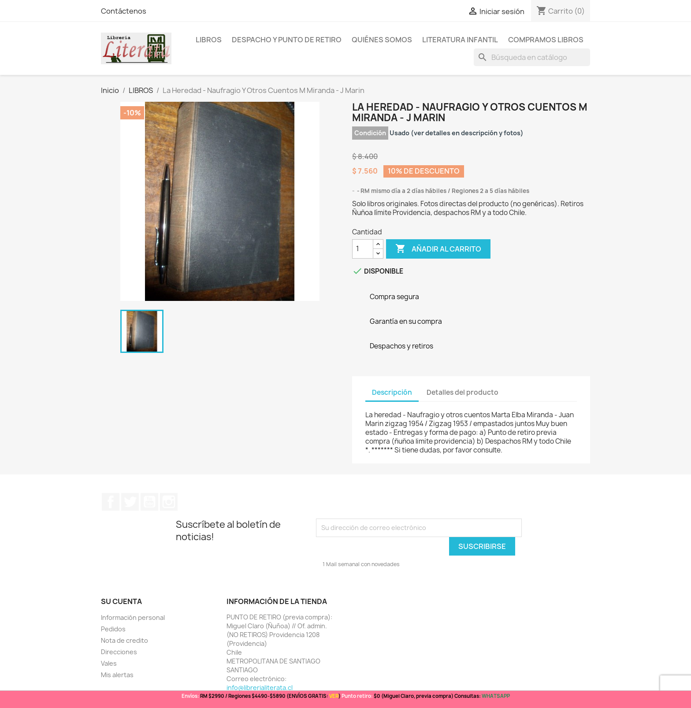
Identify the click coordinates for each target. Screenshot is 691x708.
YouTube (149, 502)
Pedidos (113, 629)
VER (333, 696)
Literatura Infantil (460, 39)
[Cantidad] (362, 249)
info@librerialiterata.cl (260, 687)
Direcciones (119, 652)
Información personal (133, 617)
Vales (109, 663)
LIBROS (209, 39)
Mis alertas (117, 675)
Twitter (130, 502)
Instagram (169, 502)
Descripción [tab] (392, 392)
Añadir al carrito (438, 249)
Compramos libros (545, 39)
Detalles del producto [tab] (462, 392)
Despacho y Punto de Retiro (287, 39)
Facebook (110, 502)
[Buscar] (532, 57)
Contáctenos (123, 11)
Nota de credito (124, 640)
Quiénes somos (382, 39)
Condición (370, 133)
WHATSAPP (496, 696)
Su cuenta (121, 601)
